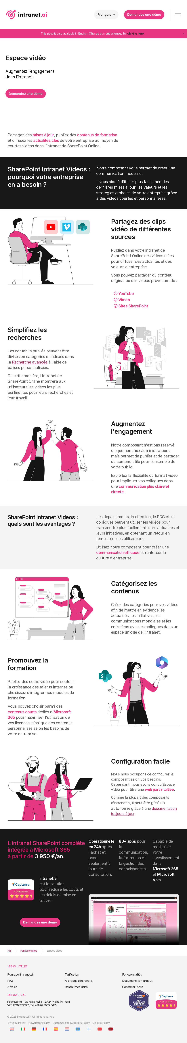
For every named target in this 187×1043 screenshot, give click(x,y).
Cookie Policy (101, 1022)
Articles (12, 987)
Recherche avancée (29, 362)
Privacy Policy (17, 1022)
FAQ (10, 981)
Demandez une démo (144, 14)
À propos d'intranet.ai (79, 981)
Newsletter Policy (39, 1022)
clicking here (135, 33)
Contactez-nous (132, 987)
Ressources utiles (76, 987)
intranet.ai (27, 14)
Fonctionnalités (132, 974)
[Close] (183, 33)
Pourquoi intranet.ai (20, 974)
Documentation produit (137, 981)
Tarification (72, 974)
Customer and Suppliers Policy (71, 1022)
